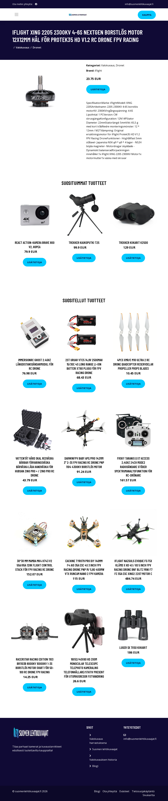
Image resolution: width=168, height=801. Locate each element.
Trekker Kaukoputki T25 (84, 242)
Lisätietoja (98, 89)
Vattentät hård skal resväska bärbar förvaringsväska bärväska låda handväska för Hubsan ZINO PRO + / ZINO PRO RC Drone (34, 466)
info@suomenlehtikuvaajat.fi (139, 4)
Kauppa (146, 14)
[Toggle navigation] (16, 14)
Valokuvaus (22, 47)
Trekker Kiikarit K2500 (133, 242)
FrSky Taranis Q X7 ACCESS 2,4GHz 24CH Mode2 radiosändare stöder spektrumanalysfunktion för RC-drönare (133, 466)
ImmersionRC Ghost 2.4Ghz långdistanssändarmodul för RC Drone (34, 364)
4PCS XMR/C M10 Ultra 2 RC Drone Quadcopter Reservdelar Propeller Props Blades (133, 364)
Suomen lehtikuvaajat (104, 749)
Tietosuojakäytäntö (143, 791)
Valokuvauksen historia (103, 759)
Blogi (95, 766)
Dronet (37, 47)
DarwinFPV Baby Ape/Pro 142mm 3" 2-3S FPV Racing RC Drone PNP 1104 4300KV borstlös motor (84, 462)
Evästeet (124, 791)
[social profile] (36, 4)
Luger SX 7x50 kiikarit (133, 647)
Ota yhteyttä (110, 791)
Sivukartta (149, 795)
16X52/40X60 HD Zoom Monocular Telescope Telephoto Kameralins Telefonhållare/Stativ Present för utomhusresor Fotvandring (84, 667)
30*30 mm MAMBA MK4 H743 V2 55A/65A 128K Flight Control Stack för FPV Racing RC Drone (34, 565)
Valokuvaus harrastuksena (98, 741)
